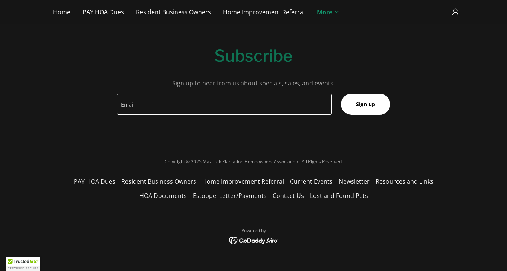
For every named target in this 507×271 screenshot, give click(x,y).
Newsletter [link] (354, 181)
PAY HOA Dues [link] (103, 12)
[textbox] (224, 104)
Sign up (365, 104)
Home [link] (61, 12)
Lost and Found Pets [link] (339, 196)
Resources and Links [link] (405, 181)
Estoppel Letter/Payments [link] (230, 196)
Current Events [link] (311, 181)
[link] (253, 240)
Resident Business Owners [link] (173, 12)
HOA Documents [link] (163, 196)
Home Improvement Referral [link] (264, 12)
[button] (328, 12)
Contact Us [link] (288, 196)
